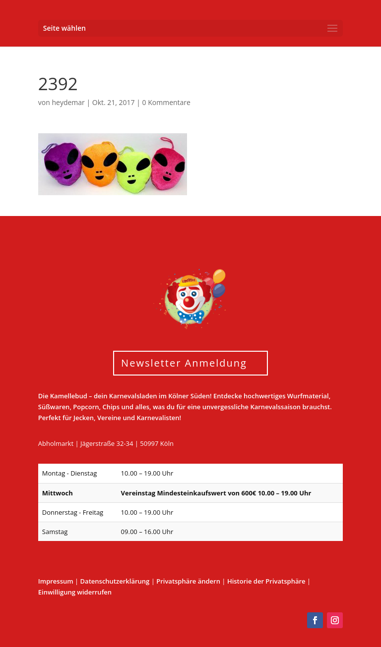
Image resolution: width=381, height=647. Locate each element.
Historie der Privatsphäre (266, 581)
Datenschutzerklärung (115, 581)
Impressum (55, 581)
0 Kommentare (166, 102)
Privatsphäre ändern (188, 581)
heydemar (68, 102)
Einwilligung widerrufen (75, 592)
